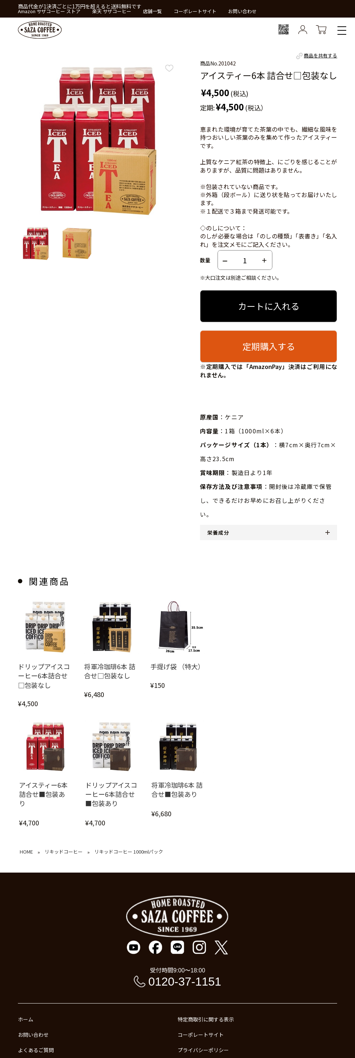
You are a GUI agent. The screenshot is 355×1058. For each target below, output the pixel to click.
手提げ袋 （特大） (177, 666)
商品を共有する (316, 56)
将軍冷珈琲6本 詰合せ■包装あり (177, 789)
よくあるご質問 (36, 1050)
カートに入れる (268, 306)
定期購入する (268, 346)
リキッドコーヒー (64, 851)
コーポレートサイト (195, 11)
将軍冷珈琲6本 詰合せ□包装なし (109, 671)
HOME (26, 851)
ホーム (25, 1019)
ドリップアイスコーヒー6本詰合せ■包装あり (111, 794)
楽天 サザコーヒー (111, 11)
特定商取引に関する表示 (206, 1019)
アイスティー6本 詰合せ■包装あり (43, 794)
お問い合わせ (242, 11)
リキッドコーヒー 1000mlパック (128, 851)
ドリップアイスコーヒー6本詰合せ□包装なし (44, 675)
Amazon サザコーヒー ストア (49, 11)
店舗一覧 (152, 11)
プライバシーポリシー (203, 1050)
